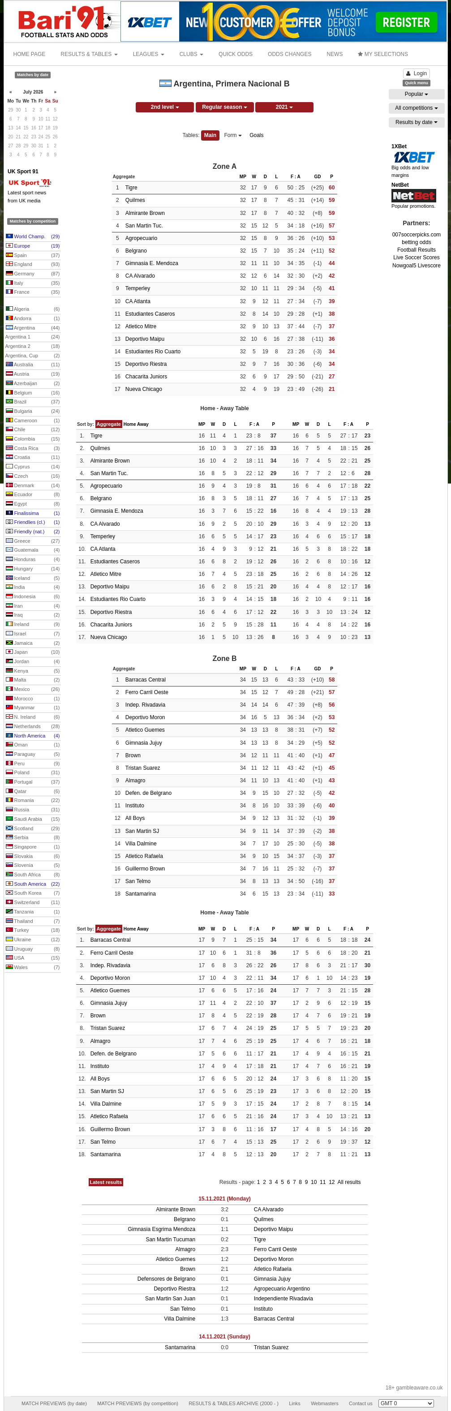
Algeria (33, 309)
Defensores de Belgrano (166, 1279)
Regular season (224, 107)
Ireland (33, 624)
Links (295, 1403)
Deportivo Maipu (144, 339)
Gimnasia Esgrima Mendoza (161, 1229)
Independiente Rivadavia (283, 1298)
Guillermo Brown (145, 869)
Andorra (33, 318)
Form (233, 135)
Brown (133, 755)
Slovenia (33, 865)
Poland (33, 772)
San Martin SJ (142, 831)
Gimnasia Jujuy (143, 743)
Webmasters (325, 1403)
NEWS (334, 54)
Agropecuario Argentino (282, 1289)
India (33, 587)
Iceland (33, 578)
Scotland (33, 828)
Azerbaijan (33, 383)
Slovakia (33, 856)
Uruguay (33, 949)
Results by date (416, 122)
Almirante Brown (145, 213)
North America (33, 736)
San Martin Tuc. (144, 226)
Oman (33, 745)
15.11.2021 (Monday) (224, 1199)
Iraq (33, 615)
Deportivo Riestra (146, 364)
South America (33, 884)
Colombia (33, 439)
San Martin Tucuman (170, 1239)
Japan (33, 652)
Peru (33, 764)
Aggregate (109, 424)
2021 (284, 107)
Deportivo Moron (145, 717)
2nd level (165, 107)
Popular (417, 94)
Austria (33, 374)
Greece (33, 541)
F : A (296, 176)
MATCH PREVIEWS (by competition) (137, 1403)
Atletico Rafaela (144, 856)
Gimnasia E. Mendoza (151, 263)
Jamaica (33, 643)
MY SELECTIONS (383, 54)
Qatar (33, 791)
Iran (33, 606)
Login (416, 73)
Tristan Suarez (142, 768)
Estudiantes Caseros (150, 314)
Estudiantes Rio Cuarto (152, 351)
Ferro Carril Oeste (146, 692)
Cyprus (33, 467)
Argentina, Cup (32, 356)
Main (210, 135)
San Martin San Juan (170, 1298)
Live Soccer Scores (416, 257)
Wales (33, 967)
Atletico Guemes (145, 730)
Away (143, 424)
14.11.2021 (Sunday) (224, 1337)
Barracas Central (145, 680)
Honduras (33, 559)
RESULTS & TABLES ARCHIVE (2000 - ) (234, 1403)
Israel (33, 634)
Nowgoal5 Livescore (416, 265)
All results (349, 1182)
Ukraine (33, 940)
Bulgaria (33, 411)
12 (332, 1182)
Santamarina (140, 894)
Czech (33, 476)
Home (130, 424)
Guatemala (33, 550)
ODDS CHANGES (289, 54)
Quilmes (135, 200)
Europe (33, 246)
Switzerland (33, 902)
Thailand (33, 921)
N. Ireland (33, 717)
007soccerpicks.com (416, 235)
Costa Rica (33, 448)
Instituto (134, 805)
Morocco (33, 699)
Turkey (33, 930)
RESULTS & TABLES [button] (88, 54)
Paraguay (33, 754)
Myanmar (33, 708)
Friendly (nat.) (33, 532)
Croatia (33, 457)
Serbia (33, 837)
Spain (33, 255)
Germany (33, 274)
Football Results (416, 250)
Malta (33, 680)
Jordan (33, 661)
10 (314, 1182)
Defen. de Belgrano (148, 793)
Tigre (131, 187)
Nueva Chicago (143, 389)
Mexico (33, 689)
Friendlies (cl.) (33, 522)
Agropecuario (141, 238)
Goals (256, 135)
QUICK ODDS (236, 54)
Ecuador (33, 494)
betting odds (416, 242)
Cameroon (33, 421)
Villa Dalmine (141, 844)
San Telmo (137, 881)
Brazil (33, 402)
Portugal (33, 782)
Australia (33, 365)
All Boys (135, 818)
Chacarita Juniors (146, 376)
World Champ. (33, 236)
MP (243, 176)
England (33, 264)
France (33, 292)
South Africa (33, 875)
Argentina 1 (32, 337)
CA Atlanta (137, 301)
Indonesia (33, 596)
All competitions (416, 108)
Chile (33, 429)
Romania (33, 800)
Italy (33, 283)
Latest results (106, 1182)
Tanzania (33, 912)
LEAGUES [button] (148, 54)
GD (317, 176)
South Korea (33, 893)
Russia (33, 810)
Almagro (135, 780)
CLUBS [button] (191, 54)
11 (323, 1182)
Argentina (33, 328)
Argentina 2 (32, 346)
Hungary (33, 569)
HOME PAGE (29, 54)
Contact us (361, 1403)
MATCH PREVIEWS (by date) (54, 1403)
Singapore (33, 847)
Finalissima (33, 513)
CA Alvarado (140, 276)
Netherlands (33, 726)
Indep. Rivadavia (145, 705)
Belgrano (136, 251)
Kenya (33, 671)
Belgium (33, 393)
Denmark (33, 485)
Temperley (137, 288)
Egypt (33, 504)
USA (33, 958)
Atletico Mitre (140, 326)
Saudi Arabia (33, 819)
